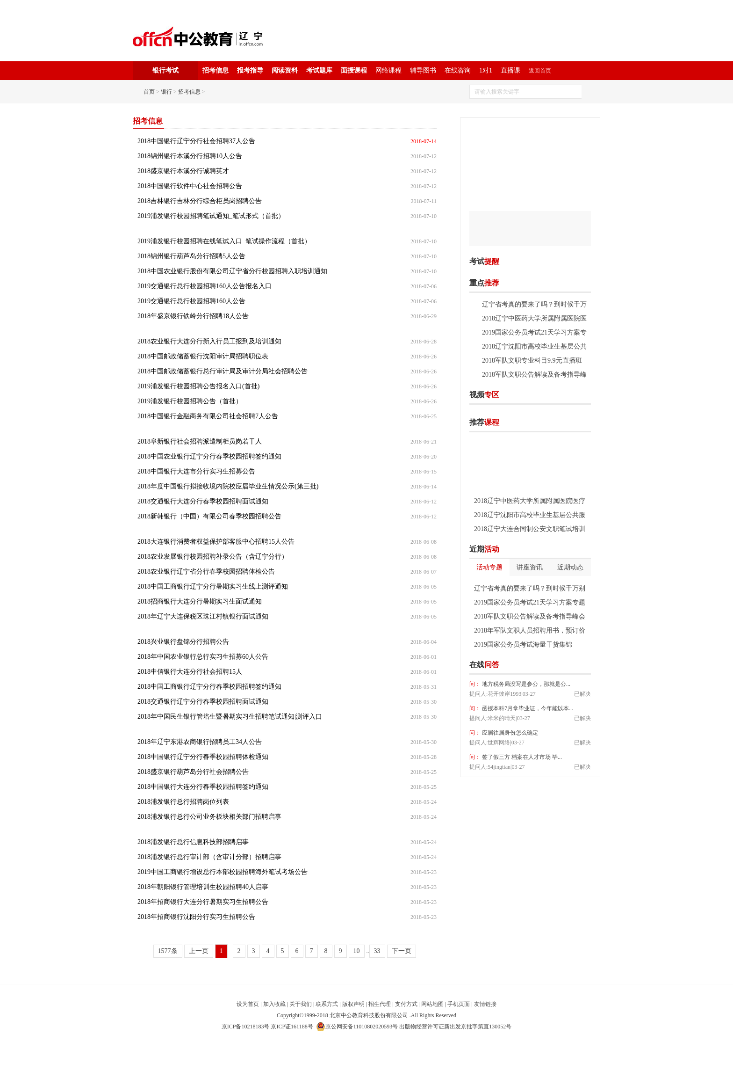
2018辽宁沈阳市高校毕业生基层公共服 (529, 514)
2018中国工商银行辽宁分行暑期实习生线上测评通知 (212, 586)
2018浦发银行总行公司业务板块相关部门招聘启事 (209, 816)
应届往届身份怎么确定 (509, 732)
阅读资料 (285, 70)
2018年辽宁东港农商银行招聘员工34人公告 (199, 741)
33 (377, 950)
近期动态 (570, 567)
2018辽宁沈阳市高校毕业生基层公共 (534, 346)
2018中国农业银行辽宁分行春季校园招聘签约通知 (209, 456)
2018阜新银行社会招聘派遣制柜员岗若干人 (199, 441)
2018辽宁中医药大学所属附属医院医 (534, 318)
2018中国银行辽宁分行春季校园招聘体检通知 (202, 756)
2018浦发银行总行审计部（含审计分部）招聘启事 (209, 856)
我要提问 (576, 665)
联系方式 (327, 1004)
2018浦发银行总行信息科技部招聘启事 (193, 841)
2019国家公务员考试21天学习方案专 (534, 332)
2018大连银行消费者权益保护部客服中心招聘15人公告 (216, 541)
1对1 (485, 70)
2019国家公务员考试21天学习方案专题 (529, 602)
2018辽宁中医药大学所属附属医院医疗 (529, 500)
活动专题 (489, 567)
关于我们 (300, 1004)
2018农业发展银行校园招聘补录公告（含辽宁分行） (212, 556)
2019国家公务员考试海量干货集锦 (523, 644)
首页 (149, 91)
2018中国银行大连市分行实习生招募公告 (196, 471)
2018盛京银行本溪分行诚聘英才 (183, 171)
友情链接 (485, 1004)
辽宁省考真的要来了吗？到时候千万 (534, 304)
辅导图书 (423, 70)
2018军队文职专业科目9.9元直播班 (532, 360)
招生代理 (379, 1004)
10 (356, 950)
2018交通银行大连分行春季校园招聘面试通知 (202, 501)
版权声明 (353, 1004)
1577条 (168, 950)
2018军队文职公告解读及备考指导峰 (534, 374)
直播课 (510, 70)
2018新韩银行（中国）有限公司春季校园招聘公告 (209, 516)
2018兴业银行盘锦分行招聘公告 (183, 641)
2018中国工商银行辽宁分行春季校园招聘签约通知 (209, 686)
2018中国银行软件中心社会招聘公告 (189, 185)
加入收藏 (274, 1004)
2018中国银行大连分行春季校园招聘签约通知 (202, 786)
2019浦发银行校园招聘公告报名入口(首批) (198, 386)
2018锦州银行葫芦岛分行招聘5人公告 (191, 256)
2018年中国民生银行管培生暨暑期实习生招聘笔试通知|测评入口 (229, 716)
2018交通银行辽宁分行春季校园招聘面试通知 (202, 701)
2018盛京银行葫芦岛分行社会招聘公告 (193, 771)
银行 (166, 91)
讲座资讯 (530, 567)
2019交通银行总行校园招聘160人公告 (191, 301)
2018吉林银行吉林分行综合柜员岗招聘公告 (199, 200)
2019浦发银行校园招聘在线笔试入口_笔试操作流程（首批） (224, 241)
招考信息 (215, 70)
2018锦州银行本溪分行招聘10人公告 (189, 156)
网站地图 (432, 1004)
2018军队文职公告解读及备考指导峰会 (529, 616)
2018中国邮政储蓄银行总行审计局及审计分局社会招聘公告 (222, 371)
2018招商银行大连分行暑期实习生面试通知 (199, 601)
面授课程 (354, 70)
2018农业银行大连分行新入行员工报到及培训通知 (209, 341)
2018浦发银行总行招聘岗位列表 (183, 801)
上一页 (198, 950)
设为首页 (248, 1004)
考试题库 (319, 70)
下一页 (401, 950)
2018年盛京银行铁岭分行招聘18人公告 (193, 316)
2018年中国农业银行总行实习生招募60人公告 (202, 656)
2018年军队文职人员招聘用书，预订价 (529, 630)
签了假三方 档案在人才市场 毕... (521, 757)
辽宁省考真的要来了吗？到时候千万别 (529, 588)
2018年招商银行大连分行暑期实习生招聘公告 (202, 901)
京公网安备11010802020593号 (357, 1026)
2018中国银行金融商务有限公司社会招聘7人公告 (207, 416)
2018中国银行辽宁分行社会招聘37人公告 (196, 141)
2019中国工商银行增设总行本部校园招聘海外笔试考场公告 (222, 871)
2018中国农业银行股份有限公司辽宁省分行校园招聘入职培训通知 (232, 271)
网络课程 (388, 70)
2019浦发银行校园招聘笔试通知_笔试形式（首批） (211, 215)
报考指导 (250, 70)
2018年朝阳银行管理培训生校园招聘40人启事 (202, 886)
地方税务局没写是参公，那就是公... (525, 684)
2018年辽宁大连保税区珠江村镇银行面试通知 (202, 616)
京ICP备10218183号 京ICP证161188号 (267, 1026)
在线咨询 (458, 70)
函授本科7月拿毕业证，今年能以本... (527, 708)
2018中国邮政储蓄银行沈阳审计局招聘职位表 (202, 356)
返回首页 (540, 70)
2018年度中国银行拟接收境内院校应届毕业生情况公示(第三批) (227, 486)
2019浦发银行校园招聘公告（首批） (189, 401)
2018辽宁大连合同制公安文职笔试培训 (529, 528)
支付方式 (406, 1004)
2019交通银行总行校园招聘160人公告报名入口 (204, 286)
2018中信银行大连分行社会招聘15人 (189, 671)
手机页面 (458, 1004)
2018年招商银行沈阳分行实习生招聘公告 (196, 916)
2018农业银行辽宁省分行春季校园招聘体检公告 (206, 571)
